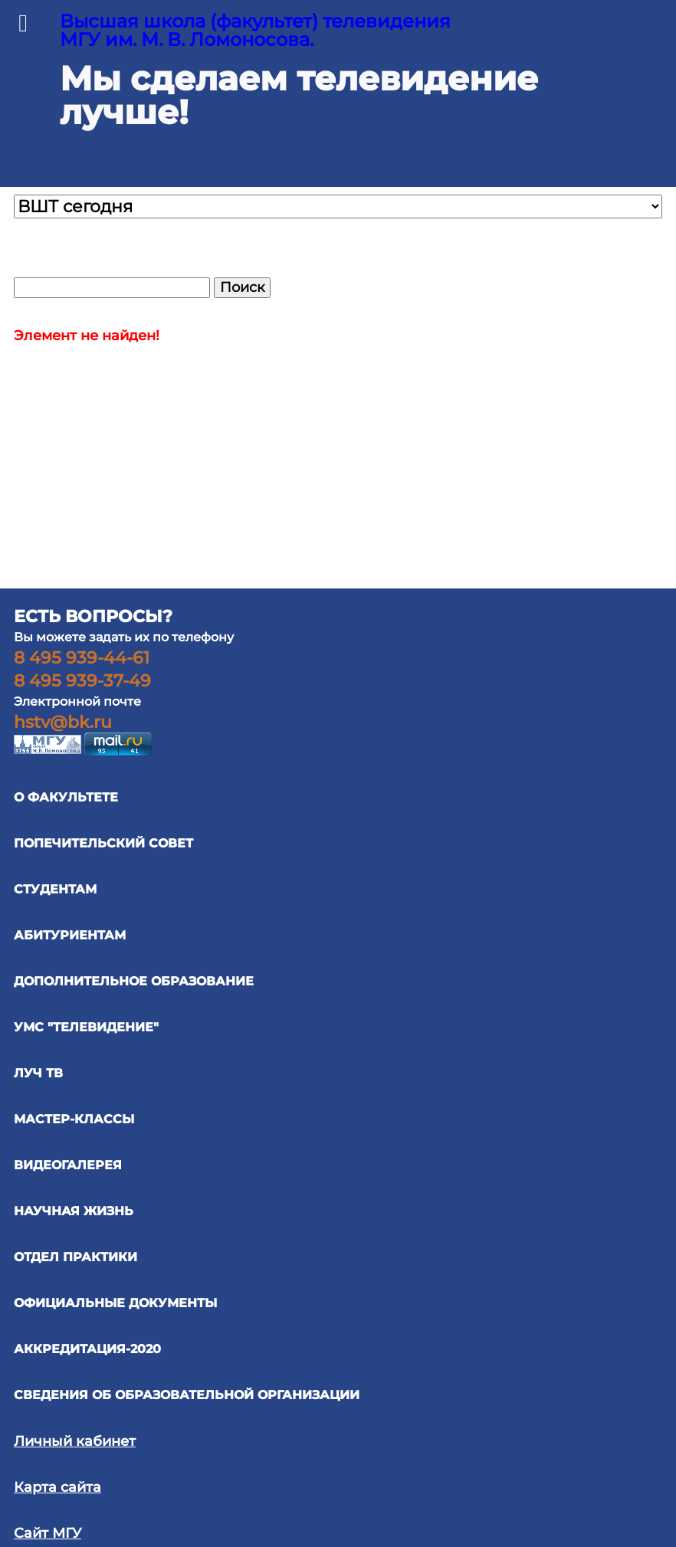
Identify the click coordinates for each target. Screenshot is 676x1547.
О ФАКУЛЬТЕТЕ (66, 797)
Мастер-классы (74, 1119)
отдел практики (75, 1257)
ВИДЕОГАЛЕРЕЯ (68, 1165)
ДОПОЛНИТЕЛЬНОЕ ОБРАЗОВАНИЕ (134, 981)
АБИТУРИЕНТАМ (70, 935)
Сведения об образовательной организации (186, 1395)
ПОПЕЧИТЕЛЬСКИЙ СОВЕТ (103, 843)
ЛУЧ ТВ (38, 1073)
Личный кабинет (75, 1441)
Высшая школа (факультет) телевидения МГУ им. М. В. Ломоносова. (255, 30)
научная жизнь (73, 1211)
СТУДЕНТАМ (55, 889)
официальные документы (115, 1303)
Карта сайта (57, 1487)
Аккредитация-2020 (87, 1349)
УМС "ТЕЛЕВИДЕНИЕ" (86, 1027)
